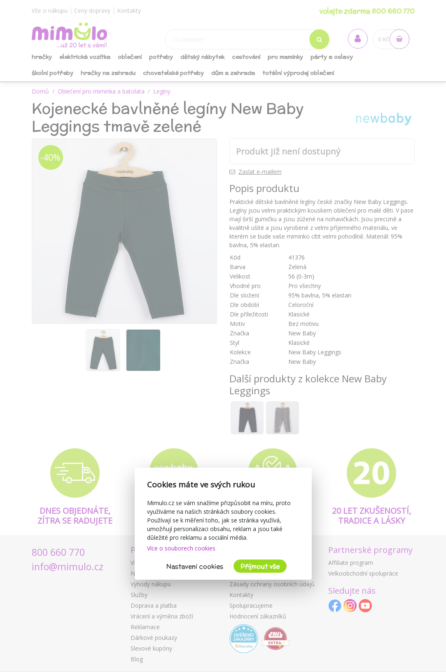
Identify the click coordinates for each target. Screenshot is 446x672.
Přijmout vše (260, 566)
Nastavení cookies (194, 566)
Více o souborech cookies (181, 548)
